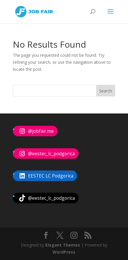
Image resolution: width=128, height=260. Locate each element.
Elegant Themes (62, 245)
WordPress (64, 252)
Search (105, 91)
